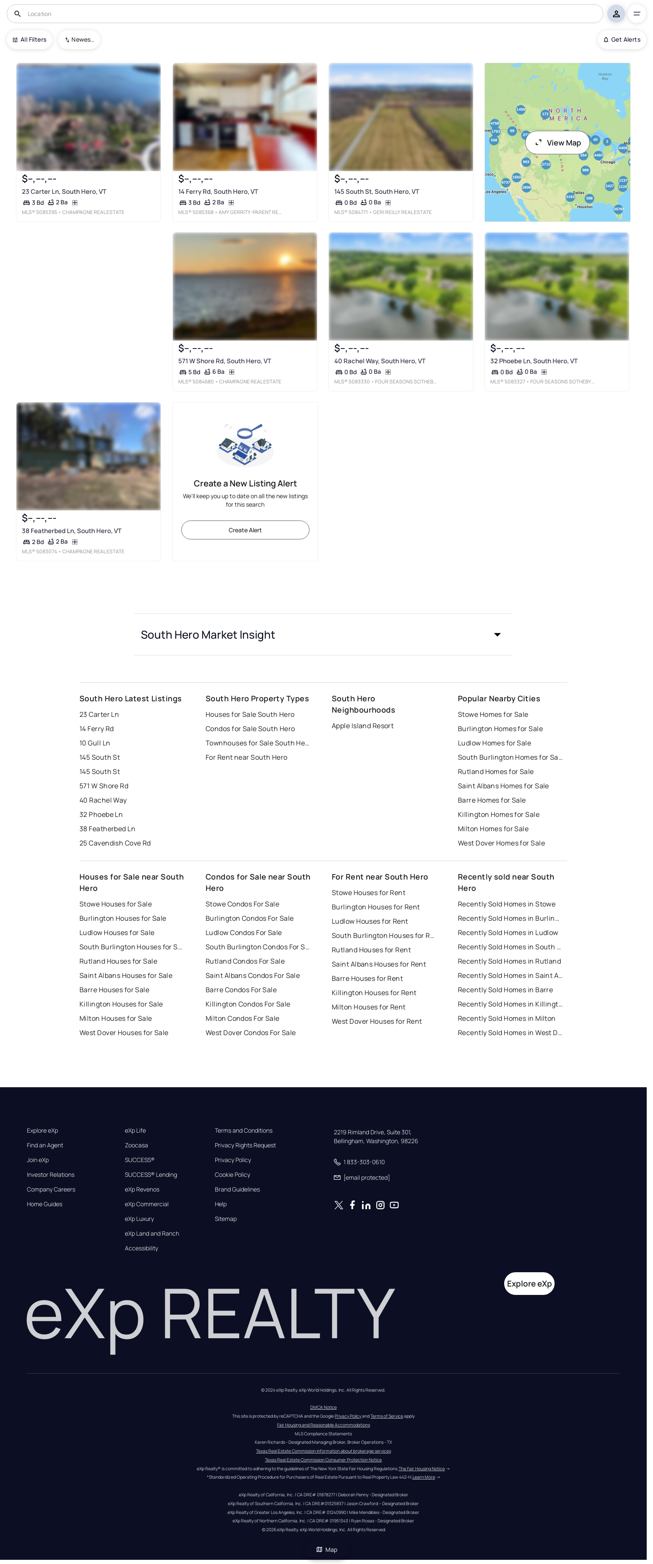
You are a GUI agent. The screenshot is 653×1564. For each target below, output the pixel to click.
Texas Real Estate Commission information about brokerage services (323, 1451)
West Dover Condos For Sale (251, 1032)
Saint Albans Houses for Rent (379, 964)
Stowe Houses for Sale (115, 904)
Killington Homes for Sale (498, 814)
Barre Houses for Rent (367, 978)
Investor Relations (50, 1175)
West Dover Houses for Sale (123, 1032)
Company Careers (51, 1189)
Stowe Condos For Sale (242, 904)
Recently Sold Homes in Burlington (510, 918)
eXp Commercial (147, 1204)
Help (221, 1204)
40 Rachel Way (103, 800)
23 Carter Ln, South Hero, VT (64, 191)
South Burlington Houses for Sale (132, 946)
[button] (323, 634)
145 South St (99, 757)
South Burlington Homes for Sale (510, 757)
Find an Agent (45, 1145)
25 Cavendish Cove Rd (115, 843)
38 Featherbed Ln (107, 828)
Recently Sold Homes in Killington (510, 1004)
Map (327, 1549)
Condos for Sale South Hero (250, 728)
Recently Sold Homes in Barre (505, 989)
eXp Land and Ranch (152, 1233)
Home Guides (44, 1204)
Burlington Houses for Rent (376, 906)
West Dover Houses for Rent (377, 1021)
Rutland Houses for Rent (371, 949)
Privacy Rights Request (245, 1145)
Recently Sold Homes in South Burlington (510, 946)
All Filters (29, 39)
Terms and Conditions (243, 1130)
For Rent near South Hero (247, 757)
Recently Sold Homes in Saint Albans (510, 975)
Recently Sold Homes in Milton (507, 1018)
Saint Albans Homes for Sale (503, 785)
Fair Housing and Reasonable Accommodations (323, 1425)
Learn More (423, 1477)
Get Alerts (622, 39)
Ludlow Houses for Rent (370, 921)
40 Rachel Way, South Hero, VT (380, 361)
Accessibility (141, 1248)
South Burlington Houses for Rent (384, 935)
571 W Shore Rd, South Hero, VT (224, 361)
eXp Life (135, 1130)
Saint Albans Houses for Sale (125, 975)
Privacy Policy (233, 1160)
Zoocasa (136, 1145)
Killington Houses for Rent (374, 992)
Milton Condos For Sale (243, 1018)
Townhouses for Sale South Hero (258, 743)
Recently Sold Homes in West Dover (510, 1032)
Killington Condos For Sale (248, 1004)
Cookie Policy (232, 1175)
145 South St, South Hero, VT (376, 191)
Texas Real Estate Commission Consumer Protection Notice (323, 1460)
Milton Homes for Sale (493, 828)
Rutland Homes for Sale (496, 771)
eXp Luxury (139, 1219)
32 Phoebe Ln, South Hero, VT (534, 361)
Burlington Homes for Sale (500, 728)
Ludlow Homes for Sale (494, 743)
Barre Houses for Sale (114, 989)
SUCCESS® (140, 1160)
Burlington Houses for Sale (122, 918)
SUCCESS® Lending (151, 1175)
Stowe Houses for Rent (368, 892)
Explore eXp (42, 1130)
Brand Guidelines (237, 1189)
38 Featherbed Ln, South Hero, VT (72, 530)
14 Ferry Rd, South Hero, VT (218, 191)
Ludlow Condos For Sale (244, 932)
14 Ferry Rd (96, 728)
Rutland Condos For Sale (245, 961)
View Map (557, 142)
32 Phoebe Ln (101, 814)
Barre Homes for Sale (492, 800)
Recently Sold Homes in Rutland (509, 961)
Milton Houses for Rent (369, 1007)
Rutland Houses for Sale (118, 961)
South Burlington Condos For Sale (258, 946)
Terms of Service (386, 1416)
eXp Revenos (142, 1189)
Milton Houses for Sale (115, 1018)
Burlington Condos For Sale (249, 918)
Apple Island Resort (363, 725)
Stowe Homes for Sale (493, 714)
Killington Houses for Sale (121, 1004)
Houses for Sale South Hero (250, 714)
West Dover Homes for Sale (501, 843)
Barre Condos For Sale (241, 989)
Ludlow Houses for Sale (117, 932)
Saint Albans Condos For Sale (253, 975)
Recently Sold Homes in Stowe (506, 904)
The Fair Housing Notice (422, 1469)
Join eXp (38, 1160)
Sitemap (226, 1219)
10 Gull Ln (94, 743)
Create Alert (245, 530)
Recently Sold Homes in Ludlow (508, 932)
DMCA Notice (323, 1407)
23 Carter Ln (99, 714)
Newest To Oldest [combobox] (82, 39)
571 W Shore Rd (103, 785)
